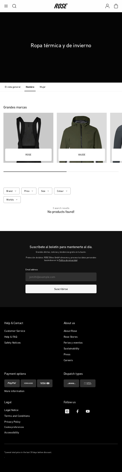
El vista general (12, 87)
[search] (13, 6)
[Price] (28, 191)
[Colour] (62, 191)
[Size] (45, 191)
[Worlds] (12, 199)
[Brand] (11, 191)
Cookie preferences (14, 427)
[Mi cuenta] (107, 6)
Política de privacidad (68, 260)
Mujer (43, 87)
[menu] (6, 6)
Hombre (30, 87)
